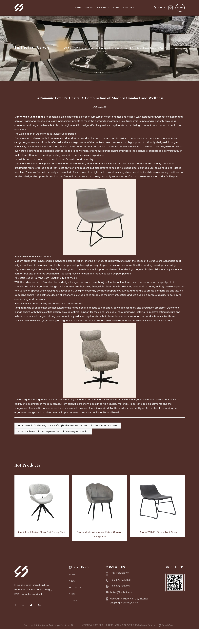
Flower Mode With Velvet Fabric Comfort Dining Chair (99, 534)
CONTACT (128, 8)
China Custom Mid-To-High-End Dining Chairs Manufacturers (110, 625)
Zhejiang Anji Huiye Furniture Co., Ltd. (59, 625)
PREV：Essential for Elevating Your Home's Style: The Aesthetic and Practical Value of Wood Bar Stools (67, 425)
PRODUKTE (103, 8)
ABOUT (89, 8)
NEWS (116, 8)
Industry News (89, 48)
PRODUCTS (75, 587)
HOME (77, 8)
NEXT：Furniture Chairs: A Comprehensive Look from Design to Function (53, 431)
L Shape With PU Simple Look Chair (157, 532)
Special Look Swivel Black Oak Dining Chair (41, 532)
